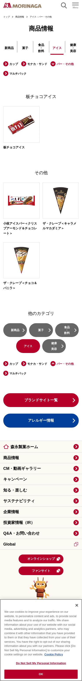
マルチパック (17, 73)
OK (41, 674)
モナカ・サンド (37, 64)
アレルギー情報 (41, 420)
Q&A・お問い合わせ (21, 533)
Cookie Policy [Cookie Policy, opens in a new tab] (53, 654)
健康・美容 (73, 48)
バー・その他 (65, 64)
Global (40, 544)
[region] (41, 640)
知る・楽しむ (15, 490)
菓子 (25, 48)
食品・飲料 (41, 48)
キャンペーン (15, 479)
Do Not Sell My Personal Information (41, 663)
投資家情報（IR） (19, 522)
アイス (57, 48)
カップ (13, 64)
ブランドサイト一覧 (41, 400)
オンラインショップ (44, 559)
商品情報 (11, 458)
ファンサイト (46, 571)
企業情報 (11, 512)
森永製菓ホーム (24, 447)
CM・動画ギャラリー (22, 468)
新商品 (9, 48)
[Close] (77, 605)
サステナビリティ (19, 501)
